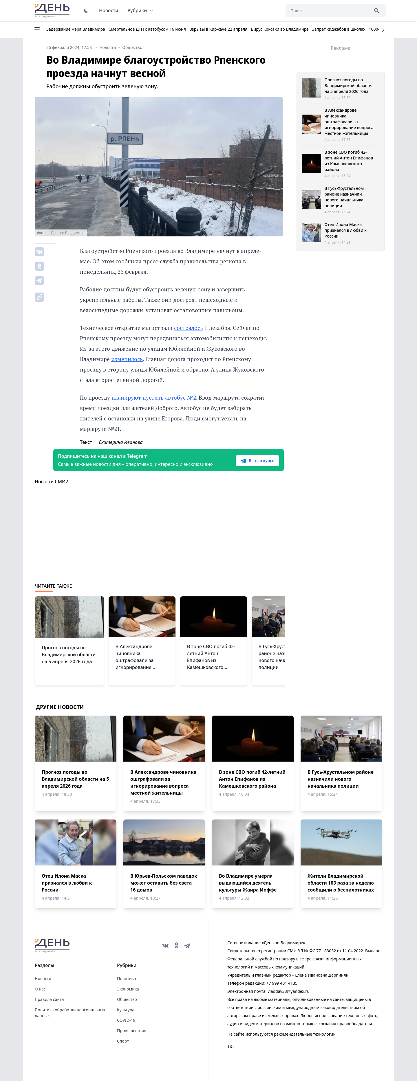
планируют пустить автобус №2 (153, 397)
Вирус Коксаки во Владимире (279, 29)
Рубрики (140, 10)
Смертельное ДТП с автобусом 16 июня (147, 29)
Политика (126, 985)
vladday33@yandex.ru (289, 998)
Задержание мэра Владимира (75, 29)
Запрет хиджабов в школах (338, 29)
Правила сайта (49, 1006)
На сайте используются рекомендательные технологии (281, 1041)
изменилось (127, 359)
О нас (40, 996)
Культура (125, 1016)
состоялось (188, 327)
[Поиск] (327, 10)
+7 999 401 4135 (281, 990)
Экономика (128, 996)
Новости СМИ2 (51, 488)
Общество (127, 1006)
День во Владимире (53, 11)
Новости (108, 10)
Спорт (123, 1048)
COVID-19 (126, 1027)
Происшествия (131, 1037)
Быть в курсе (248, 464)
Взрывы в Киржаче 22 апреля (218, 29)
